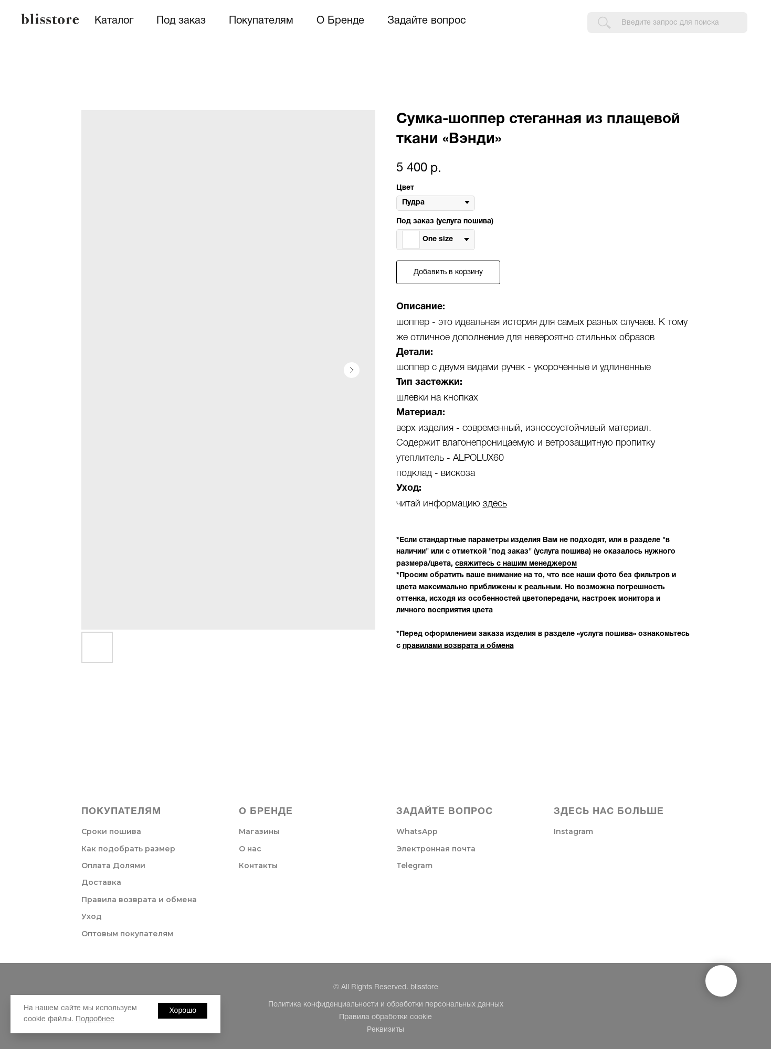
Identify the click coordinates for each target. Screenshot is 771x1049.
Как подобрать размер (128, 848)
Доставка (101, 882)
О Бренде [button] (340, 21)
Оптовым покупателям (127, 933)
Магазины (259, 831)
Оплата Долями (113, 865)
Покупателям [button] (261, 21)
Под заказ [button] (181, 21)
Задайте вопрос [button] (426, 21)
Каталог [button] (113, 21)
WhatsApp (417, 831)
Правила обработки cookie (385, 1017)
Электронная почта (436, 848)
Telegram (414, 865)
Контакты (258, 865)
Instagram (573, 831)
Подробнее (95, 1019)
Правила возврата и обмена (139, 899)
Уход (91, 916)
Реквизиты (385, 1029)
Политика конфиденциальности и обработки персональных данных (385, 1004)
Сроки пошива (111, 831)
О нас (250, 848)
